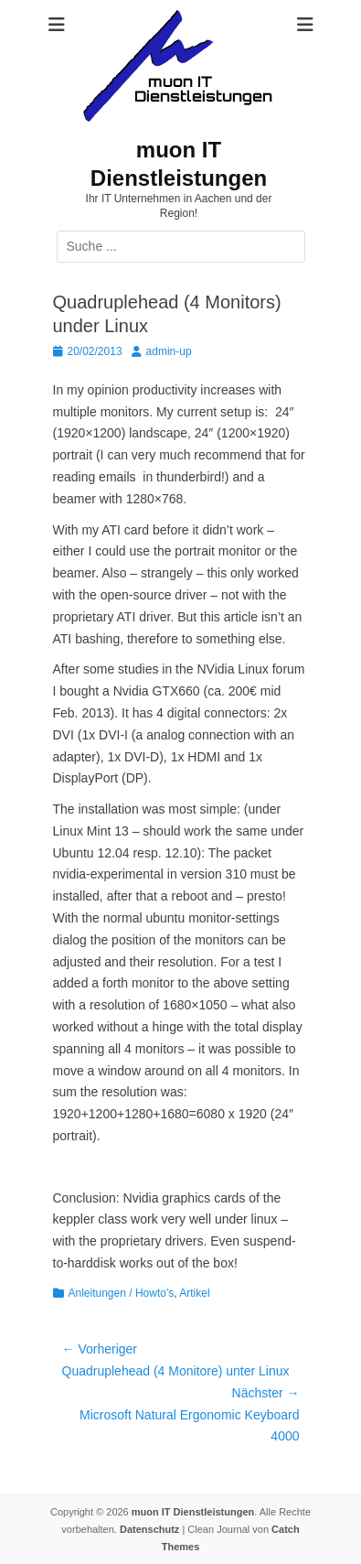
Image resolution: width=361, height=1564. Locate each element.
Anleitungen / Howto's (122, 1293)
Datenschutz (149, 1529)
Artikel (194, 1293)
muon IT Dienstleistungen (193, 1511)
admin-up (169, 351)
